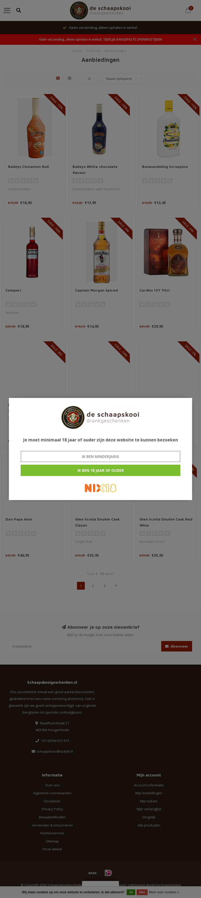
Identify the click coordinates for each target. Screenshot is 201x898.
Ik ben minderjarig (100, 456)
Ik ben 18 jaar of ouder (100, 470)
